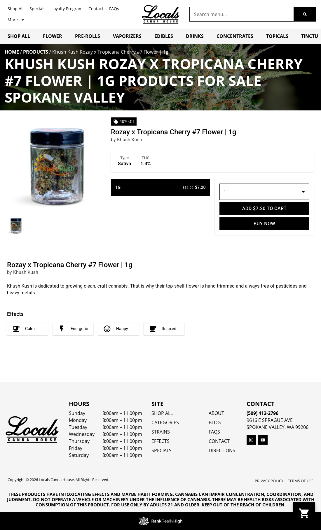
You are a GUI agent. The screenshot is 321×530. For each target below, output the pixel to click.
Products (35, 52)
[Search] (305, 14)
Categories (165, 422)
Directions (222, 450)
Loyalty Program (67, 8)
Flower (52, 36)
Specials (37, 8)
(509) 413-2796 (262, 413)
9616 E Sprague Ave (270, 420)
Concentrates (235, 36)
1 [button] (225, 191)
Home (12, 52)
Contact (95, 8)
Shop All (16, 8)
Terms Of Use (300, 480)
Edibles (163, 36)
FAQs (114, 8)
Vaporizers (127, 36)
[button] (304, 513)
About (216, 413)
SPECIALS (161, 450)
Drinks (195, 36)
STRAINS (160, 432)
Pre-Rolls (87, 36)
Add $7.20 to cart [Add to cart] (264, 208)
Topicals (277, 36)
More (16, 20)
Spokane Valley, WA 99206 (277, 427)
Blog (215, 422)
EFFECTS (160, 441)
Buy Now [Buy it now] (264, 223)
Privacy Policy (269, 480)
